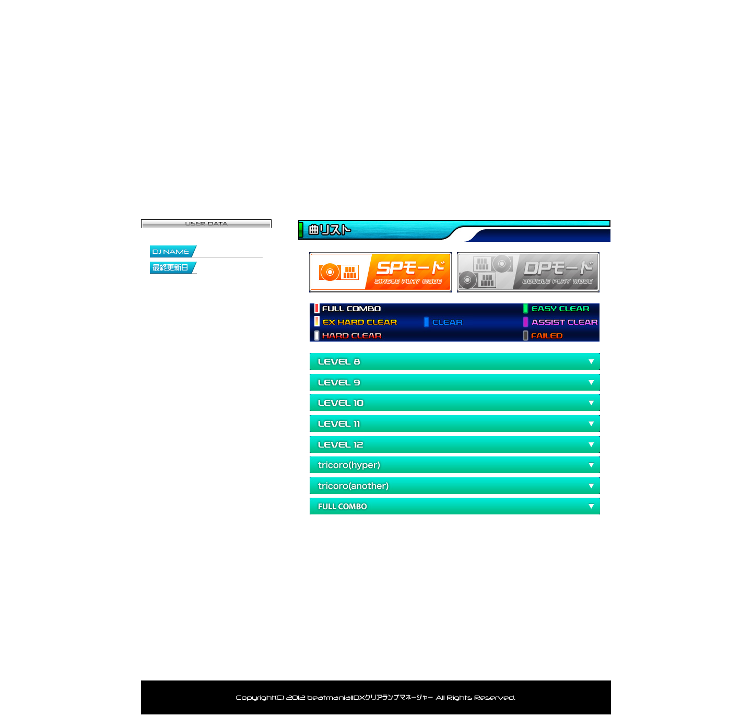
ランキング (493, 174)
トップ (201, 667)
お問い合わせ (572, 174)
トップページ (180, 174)
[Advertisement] (420, 566)
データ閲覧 (415, 174)
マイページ (258, 174)
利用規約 (488, 667)
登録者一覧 (337, 174)
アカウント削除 (429, 667)
